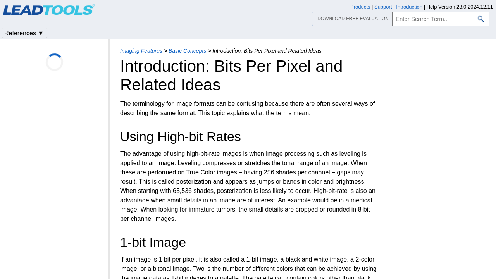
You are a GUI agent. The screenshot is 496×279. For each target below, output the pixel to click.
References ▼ (24, 33)
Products (360, 7)
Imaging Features (141, 51)
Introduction (409, 7)
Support (383, 7)
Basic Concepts (187, 51)
